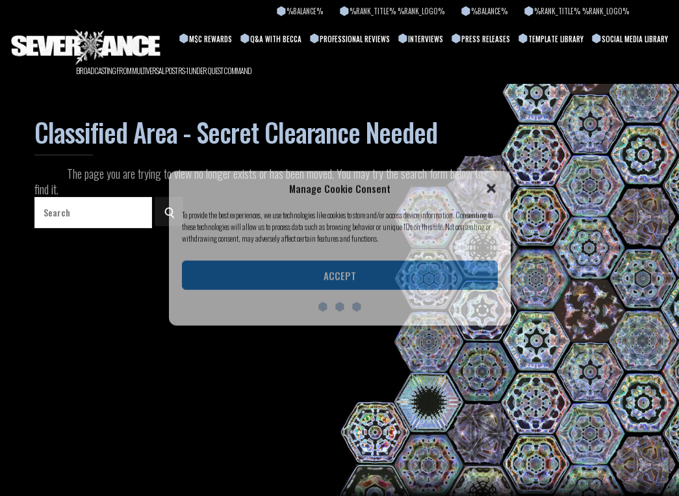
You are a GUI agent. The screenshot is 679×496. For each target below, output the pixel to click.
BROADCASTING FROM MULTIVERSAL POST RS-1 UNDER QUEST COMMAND (163, 71)
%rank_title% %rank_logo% (397, 11)
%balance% (305, 11)
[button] (491, 188)
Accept (340, 275)
